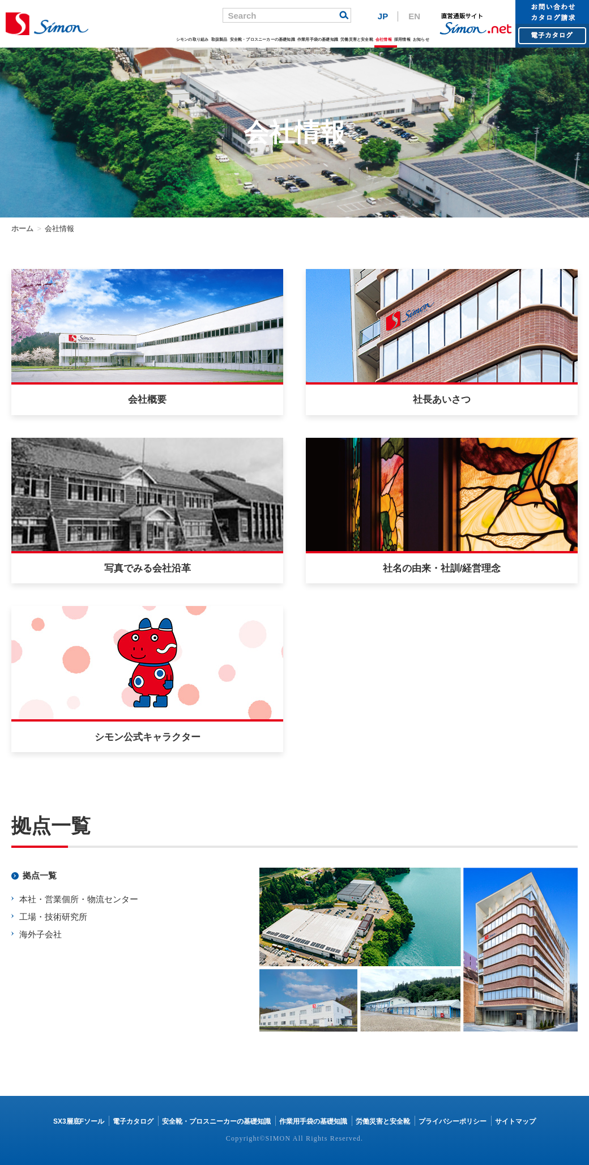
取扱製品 (219, 39)
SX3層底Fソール (78, 1121)
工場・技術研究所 (53, 916)
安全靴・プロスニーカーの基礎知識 (262, 39)
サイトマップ (515, 1121)
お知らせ (421, 39)
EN (414, 16)
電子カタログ (133, 1121)
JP (383, 16)
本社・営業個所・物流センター (78, 899)
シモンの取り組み (192, 39)
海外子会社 (40, 934)
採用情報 (402, 39)
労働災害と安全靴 (356, 39)
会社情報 (383, 39)
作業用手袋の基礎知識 (317, 39)
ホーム (22, 228)
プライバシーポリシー (452, 1121)
